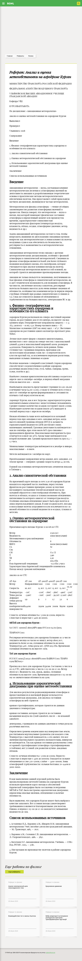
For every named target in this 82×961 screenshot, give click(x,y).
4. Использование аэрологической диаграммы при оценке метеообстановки (40, 684)
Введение (16, 182)
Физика (30, 56)
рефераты (20, 56)
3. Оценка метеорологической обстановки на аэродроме (31, 519)
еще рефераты (14, 872)
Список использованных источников (37, 818)
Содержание (15, 135)
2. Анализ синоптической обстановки (37, 475)
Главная (9, 56)
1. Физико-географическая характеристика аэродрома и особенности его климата (31, 308)
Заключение (18, 773)
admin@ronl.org (50, 952)
